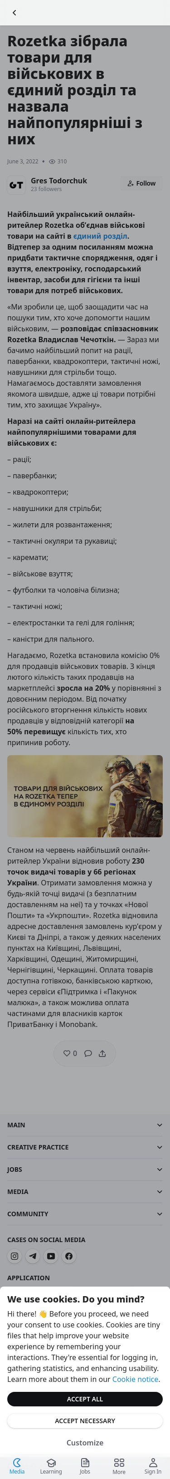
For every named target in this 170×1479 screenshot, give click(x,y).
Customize (85, 1443)
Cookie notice (135, 1379)
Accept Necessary (85, 1420)
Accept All (85, 1399)
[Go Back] (14, 12)
